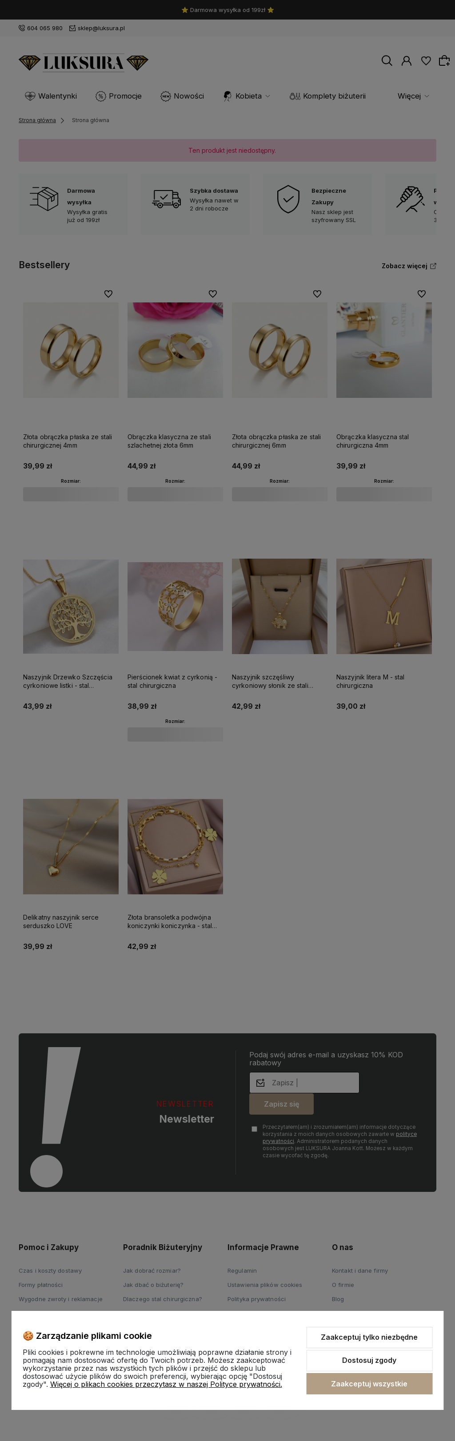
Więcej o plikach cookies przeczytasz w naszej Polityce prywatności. (166, 1384)
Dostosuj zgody (369, 1360)
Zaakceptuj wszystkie (369, 1383)
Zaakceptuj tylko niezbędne (369, 1337)
